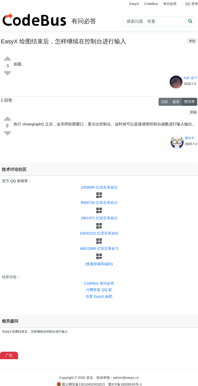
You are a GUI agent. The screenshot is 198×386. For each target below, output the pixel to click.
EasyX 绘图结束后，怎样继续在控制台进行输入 (35, 331)
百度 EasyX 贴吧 (99, 296)
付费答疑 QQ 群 (99, 290)
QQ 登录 (191, 4)
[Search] (159, 21)
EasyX (134, 4)
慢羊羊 (189, 138)
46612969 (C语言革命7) (99, 248)
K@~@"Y (190, 78)
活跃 (164, 102)
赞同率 (189, 102)
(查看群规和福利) (99, 264)
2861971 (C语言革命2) (99, 218)
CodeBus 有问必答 (99, 283)
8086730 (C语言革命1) (99, 202)
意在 (89, 378)
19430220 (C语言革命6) (99, 233)
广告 (9, 355)
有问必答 (170, 4)
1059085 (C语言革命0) (99, 187)
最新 (176, 102)
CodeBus (151, 4)
